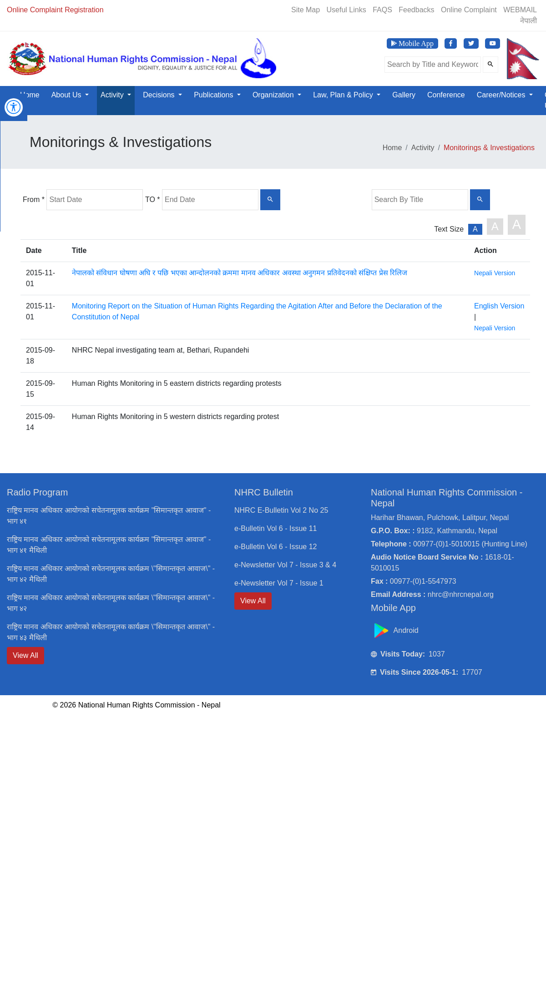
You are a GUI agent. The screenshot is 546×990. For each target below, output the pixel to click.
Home (30, 95)
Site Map (305, 10)
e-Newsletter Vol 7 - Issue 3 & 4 (285, 565)
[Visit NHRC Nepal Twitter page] (471, 43)
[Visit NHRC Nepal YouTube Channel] (492, 43)
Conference (446, 95)
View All (25, 655)
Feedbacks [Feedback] (416, 10)
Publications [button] (214, 95)
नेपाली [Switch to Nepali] (528, 21)
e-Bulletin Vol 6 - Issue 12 (275, 547)
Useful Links (346, 10)
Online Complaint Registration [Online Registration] (55, 10)
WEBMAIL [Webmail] (520, 10)
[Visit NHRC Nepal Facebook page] (451, 43)
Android (396, 630)
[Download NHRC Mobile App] (412, 43)
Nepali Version (494, 273)
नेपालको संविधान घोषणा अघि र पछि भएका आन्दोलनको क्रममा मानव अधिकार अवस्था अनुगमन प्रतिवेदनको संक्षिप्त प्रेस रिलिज (239, 273)
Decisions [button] (160, 95)
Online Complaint (469, 10)
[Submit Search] (490, 64)
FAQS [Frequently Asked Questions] (382, 10)
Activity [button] (113, 95)
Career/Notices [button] (502, 95)
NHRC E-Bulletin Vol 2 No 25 (281, 510)
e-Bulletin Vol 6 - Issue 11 (275, 528)
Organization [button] (274, 95)
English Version (499, 306)
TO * (152, 199)
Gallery (403, 95)
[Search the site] (432, 64)
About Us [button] (67, 95)
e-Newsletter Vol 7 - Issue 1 (279, 583)
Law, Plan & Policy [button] (344, 95)
